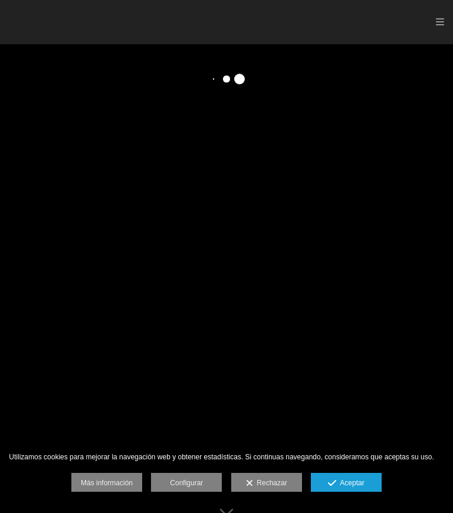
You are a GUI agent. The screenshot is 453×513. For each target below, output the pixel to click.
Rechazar (266, 483)
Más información (107, 483)
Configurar (186, 483)
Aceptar (346, 483)
